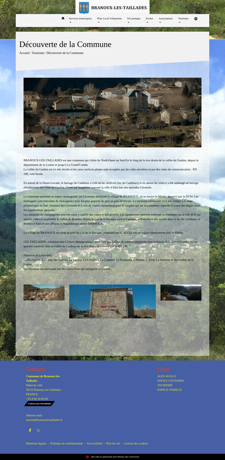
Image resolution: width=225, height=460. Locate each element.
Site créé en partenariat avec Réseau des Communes (112, 457)
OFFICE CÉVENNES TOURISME (170, 383)
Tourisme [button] (183, 18)
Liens (163, 369)
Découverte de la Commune (65, 53)
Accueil (24, 53)
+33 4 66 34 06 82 (37, 398)
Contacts (35, 369)
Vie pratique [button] (133, 18)
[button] (63, 19)
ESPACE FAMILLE (169, 389)
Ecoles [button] (149, 18)
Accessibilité (94, 443)
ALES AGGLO (166, 376)
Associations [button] (166, 18)
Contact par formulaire (39, 403)
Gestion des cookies (136, 443)
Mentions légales (36, 443)
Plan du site (113, 443)
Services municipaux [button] (80, 18)
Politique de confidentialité (66, 443)
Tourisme (38, 53)
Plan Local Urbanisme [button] (109, 18)
